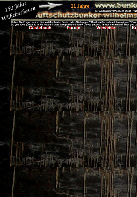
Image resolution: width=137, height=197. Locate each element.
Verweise (105, 27)
